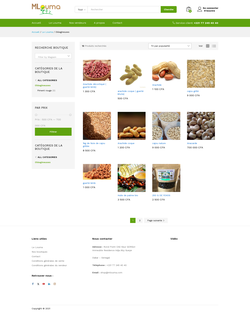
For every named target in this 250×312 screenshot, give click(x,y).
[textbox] (53, 57)
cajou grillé (193, 91)
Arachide (157, 85)
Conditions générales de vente (48, 261)
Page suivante (156, 220)
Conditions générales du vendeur (49, 265)
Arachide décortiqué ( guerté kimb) (94, 85)
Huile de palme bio (128, 195)
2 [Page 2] (139, 220)
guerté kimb (89, 183)
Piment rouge (44, 90)
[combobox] (53, 56)
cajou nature (159, 143)
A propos (99, 23)
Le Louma (55, 23)
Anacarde (192, 143)
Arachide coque (126, 143)
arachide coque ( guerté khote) (130, 92)
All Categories (47, 80)
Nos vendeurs (77, 23)
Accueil (36, 23)
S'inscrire (208, 10)
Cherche (167, 9)
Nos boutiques (39, 251)
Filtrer (53, 131)
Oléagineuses (43, 85)
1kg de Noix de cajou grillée (94, 144)
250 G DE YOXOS (161, 195)
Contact (117, 23)
